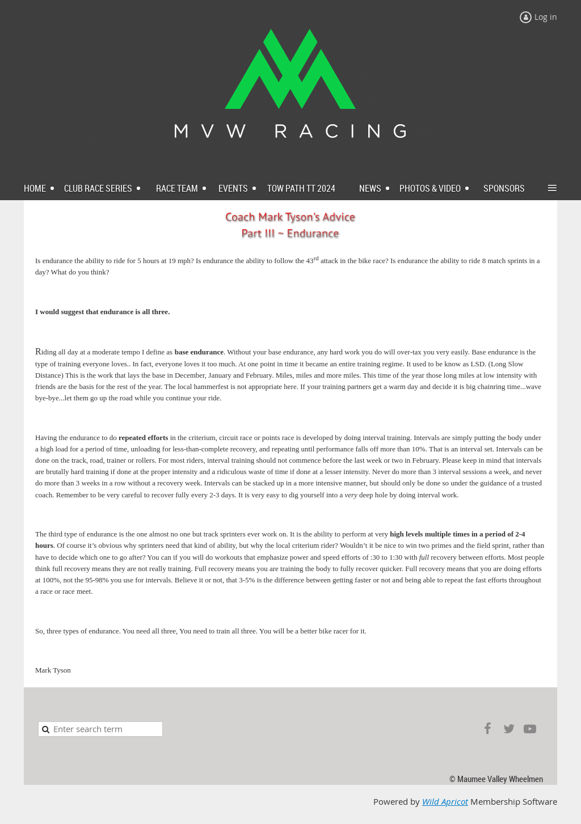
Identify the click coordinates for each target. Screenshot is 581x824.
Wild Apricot (445, 801)
